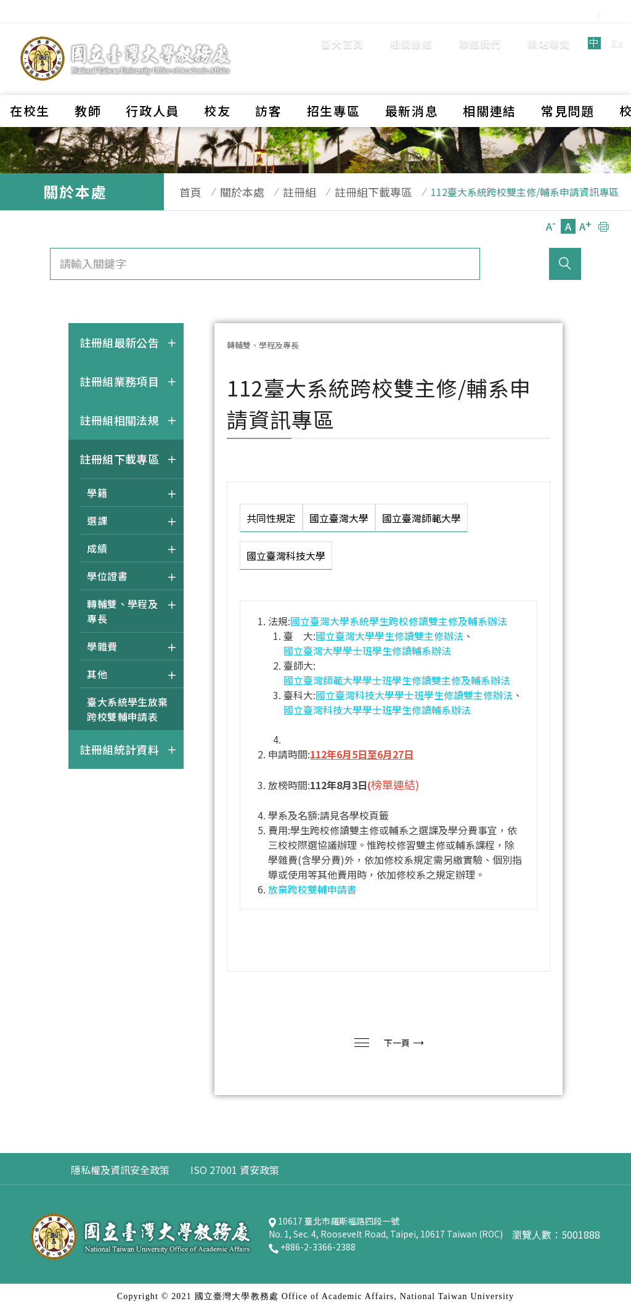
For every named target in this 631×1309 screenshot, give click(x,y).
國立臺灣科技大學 (285, 555)
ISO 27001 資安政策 (234, 1169)
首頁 (184, 192)
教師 (88, 77)
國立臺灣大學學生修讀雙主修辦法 (389, 635)
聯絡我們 (409, 34)
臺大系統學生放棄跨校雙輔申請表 (127, 709)
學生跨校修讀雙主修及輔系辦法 (438, 620)
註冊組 (281, 192)
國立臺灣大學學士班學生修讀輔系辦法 (367, 650)
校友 (217, 77)
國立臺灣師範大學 (421, 518)
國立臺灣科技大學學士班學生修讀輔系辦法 (377, 709)
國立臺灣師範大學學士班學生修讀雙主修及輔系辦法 (396, 680)
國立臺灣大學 (338, 518)
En (546, 33)
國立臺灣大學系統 (329, 620)
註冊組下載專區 (349, 192)
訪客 (268, 77)
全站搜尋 (594, 33)
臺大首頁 (271, 34)
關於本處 (230, 192)
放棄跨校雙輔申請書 (312, 889)
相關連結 (340, 34)
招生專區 (333, 77)
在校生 (30, 77)
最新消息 (412, 77)
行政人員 (152, 77)
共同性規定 (271, 518)
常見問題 (568, 77)
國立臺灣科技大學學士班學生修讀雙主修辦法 (414, 694)
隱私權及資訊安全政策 (120, 1169)
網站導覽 (478, 34)
